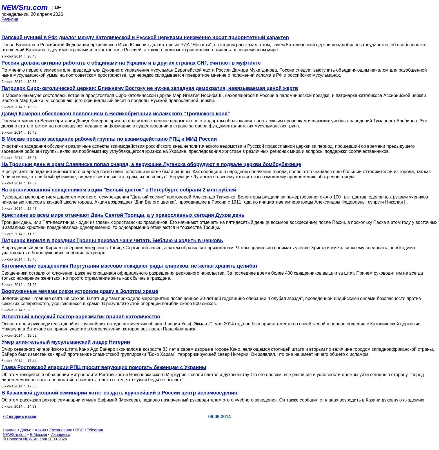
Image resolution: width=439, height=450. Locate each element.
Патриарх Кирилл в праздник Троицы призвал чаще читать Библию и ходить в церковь (112, 240)
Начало (10, 430)
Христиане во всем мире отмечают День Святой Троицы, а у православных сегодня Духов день (122, 215)
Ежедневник (61, 430)
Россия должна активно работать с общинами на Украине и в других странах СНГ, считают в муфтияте (131, 63)
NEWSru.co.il (14, 434)
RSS (79, 430)
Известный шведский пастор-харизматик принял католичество (80, 316)
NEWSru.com (24, 7)
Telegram (95, 430)
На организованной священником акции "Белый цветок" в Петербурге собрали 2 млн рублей (118, 190)
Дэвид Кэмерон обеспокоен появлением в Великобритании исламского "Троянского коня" (115, 113)
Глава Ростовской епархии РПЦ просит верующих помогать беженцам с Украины (103, 367)
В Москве (38, 434)
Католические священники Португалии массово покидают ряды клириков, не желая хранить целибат (129, 266)
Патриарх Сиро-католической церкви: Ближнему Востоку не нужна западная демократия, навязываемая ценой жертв (149, 88)
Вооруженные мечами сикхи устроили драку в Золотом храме (79, 291)
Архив (40, 430)
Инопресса (61, 434)
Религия (9, 19)
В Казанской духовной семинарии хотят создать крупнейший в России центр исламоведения (119, 393)
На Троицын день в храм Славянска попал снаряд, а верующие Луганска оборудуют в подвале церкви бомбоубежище (151, 164)
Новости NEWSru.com (27, 439)
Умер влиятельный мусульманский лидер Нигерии (65, 342)
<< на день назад (19, 416)
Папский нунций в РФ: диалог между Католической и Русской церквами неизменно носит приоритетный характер (145, 37)
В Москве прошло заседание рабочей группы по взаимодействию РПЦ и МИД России (109, 139)
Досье (25, 430)
